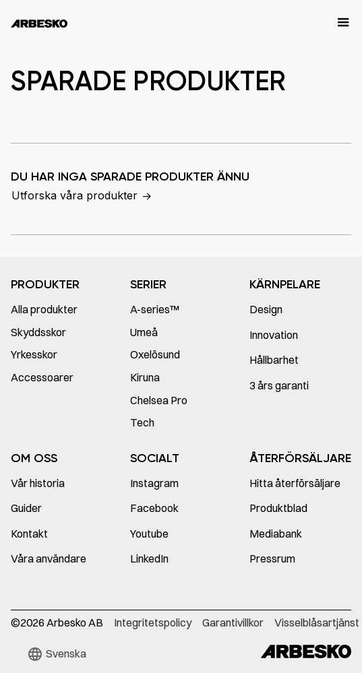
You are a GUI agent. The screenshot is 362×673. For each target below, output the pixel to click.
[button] (337, 23)
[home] (39, 22)
